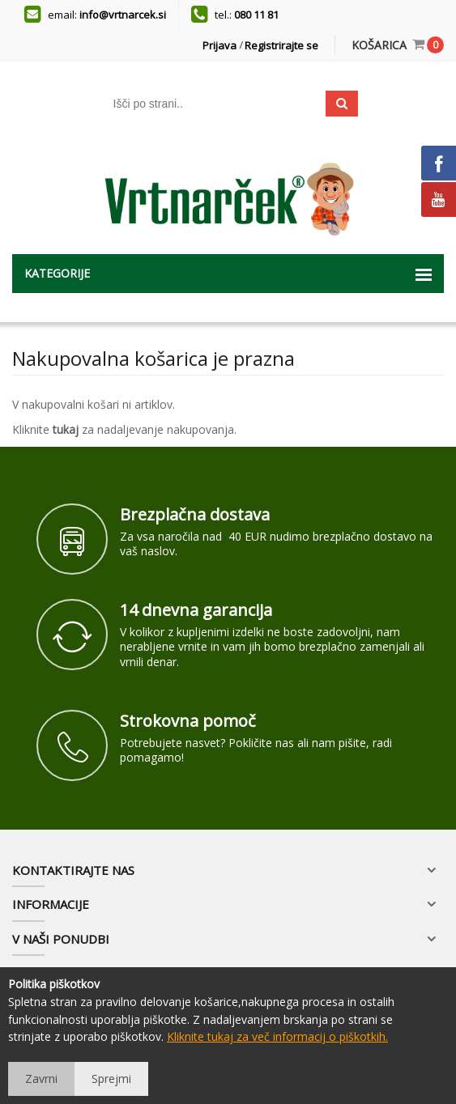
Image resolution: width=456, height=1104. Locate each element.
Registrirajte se (281, 45)
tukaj (66, 429)
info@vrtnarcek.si (122, 14)
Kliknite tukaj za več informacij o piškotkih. (277, 1036)
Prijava (219, 45)
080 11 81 (256, 14)
